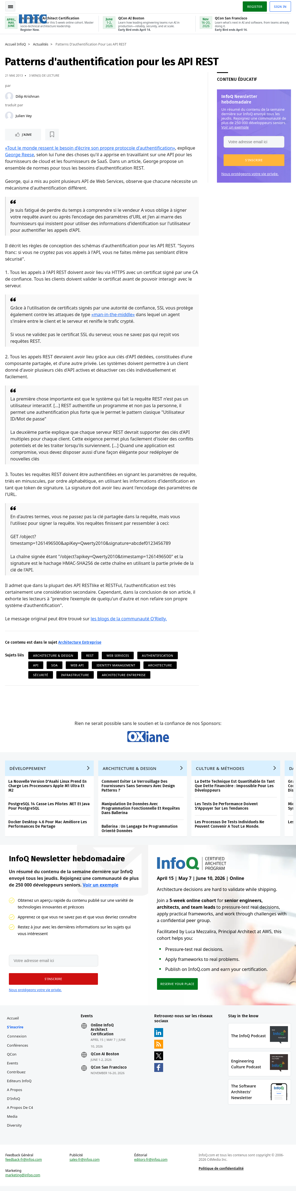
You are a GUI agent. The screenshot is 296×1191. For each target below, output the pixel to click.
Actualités (41, 44)
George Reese (20, 155)
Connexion (17, 1039)
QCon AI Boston (105, 1058)
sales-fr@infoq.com (85, 1164)
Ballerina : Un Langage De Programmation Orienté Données (140, 831)
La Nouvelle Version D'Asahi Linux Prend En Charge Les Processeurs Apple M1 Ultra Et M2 (48, 788)
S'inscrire (15, 1030)
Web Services (118, 656)
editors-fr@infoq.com (151, 1164)
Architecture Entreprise (80, 642)
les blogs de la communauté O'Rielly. (129, 619)
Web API (77, 665)
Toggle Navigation (10, 6)
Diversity (14, 1128)
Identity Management (116, 665)
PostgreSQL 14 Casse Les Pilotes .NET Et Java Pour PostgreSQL (49, 808)
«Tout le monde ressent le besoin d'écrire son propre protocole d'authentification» (91, 148)
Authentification (158, 656)
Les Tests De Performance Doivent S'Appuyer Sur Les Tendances (226, 808)
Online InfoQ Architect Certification (102, 1033)
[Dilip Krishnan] (10, 96)
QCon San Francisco (109, 1071)
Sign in (280, 6)
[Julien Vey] (10, 116)
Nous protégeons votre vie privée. (249, 174)
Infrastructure (76, 675)
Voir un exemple (234, 127)
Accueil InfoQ (16, 44)
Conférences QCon (18, 1053)
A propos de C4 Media (20, 1115)
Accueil (13, 1021)
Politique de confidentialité (220, 1173)
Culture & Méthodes (220, 771)
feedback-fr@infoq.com (24, 1164)
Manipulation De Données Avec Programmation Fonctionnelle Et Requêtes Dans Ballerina (141, 811)
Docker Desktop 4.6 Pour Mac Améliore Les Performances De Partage (48, 826)
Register (254, 6)
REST (90, 656)
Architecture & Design (54, 656)
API (36, 665)
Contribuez (16, 1075)
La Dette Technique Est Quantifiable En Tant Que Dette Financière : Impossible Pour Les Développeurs (235, 788)
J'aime (22, 135)
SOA (55, 665)
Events (13, 1066)
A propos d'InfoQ (15, 1098)
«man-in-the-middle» (113, 315)
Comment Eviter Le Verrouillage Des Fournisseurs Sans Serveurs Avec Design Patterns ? (138, 788)
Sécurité (41, 675)
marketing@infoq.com (23, 1180)
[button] (253, 160)
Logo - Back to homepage (42, 19)
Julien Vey (24, 116)
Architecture (161, 665)
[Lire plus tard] (41, 135)
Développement (28, 771)
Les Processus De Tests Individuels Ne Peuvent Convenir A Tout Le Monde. (230, 826)
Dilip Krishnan (28, 96)
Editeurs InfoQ (19, 1084)
